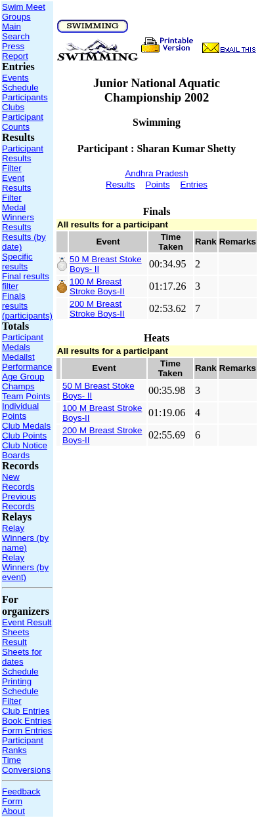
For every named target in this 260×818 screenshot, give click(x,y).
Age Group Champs (23, 381)
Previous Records (19, 501)
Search (16, 36)
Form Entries (27, 730)
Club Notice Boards (24, 450)
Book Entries (27, 721)
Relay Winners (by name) (25, 538)
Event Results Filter (16, 188)
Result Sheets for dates (22, 652)
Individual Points (20, 411)
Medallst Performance (27, 362)
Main (11, 26)
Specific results (17, 261)
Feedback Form (21, 796)
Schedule (20, 87)
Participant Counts (22, 122)
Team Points (26, 396)
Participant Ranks (22, 745)
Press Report (15, 51)
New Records (18, 482)
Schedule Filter (20, 696)
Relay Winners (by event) (25, 567)
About (13, 811)
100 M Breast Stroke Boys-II (97, 286)
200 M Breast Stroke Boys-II (97, 309)
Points (158, 184)
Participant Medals (22, 342)
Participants (25, 97)
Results (16, 227)
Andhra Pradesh (156, 173)
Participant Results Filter (22, 158)
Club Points (24, 435)
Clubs (13, 107)
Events (15, 78)
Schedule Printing (20, 676)
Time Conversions (26, 765)
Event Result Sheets (27, 627)
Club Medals (26, 426)
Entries (194, 184)
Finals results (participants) (27, 306)
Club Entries (26, 711)
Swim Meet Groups (23, 12)
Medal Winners (18, 212)
